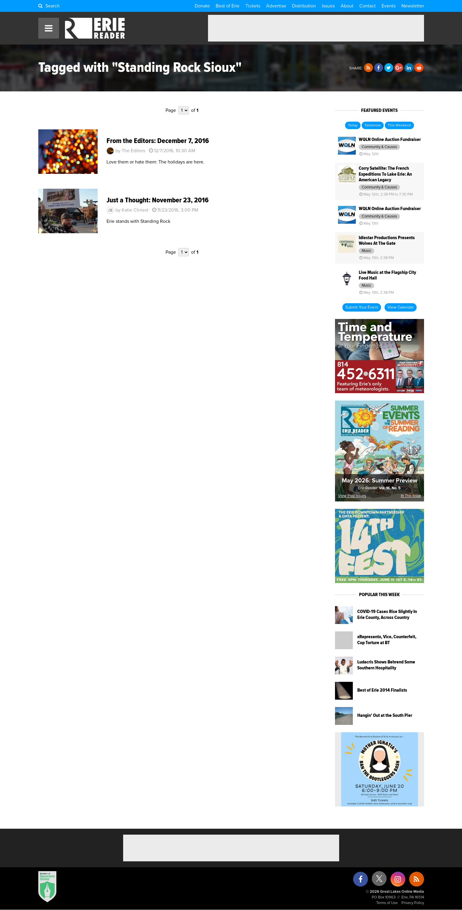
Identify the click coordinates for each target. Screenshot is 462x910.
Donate (202, 6)
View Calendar (401, 307)
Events (389, 6)
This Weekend (399, 125)
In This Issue (411, 496)
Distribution (304, 6)
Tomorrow (373, 125)
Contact (367, 6)
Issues (328, 6)
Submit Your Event (361, 307)
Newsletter (412, 6)
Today (353, 125)
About (347, 6)
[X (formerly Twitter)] (379, 881)
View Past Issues (352, 496)
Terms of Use (387, 903)
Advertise (276, 6)
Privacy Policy (412, 903)
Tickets (252, 6)
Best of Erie (227, 6)
